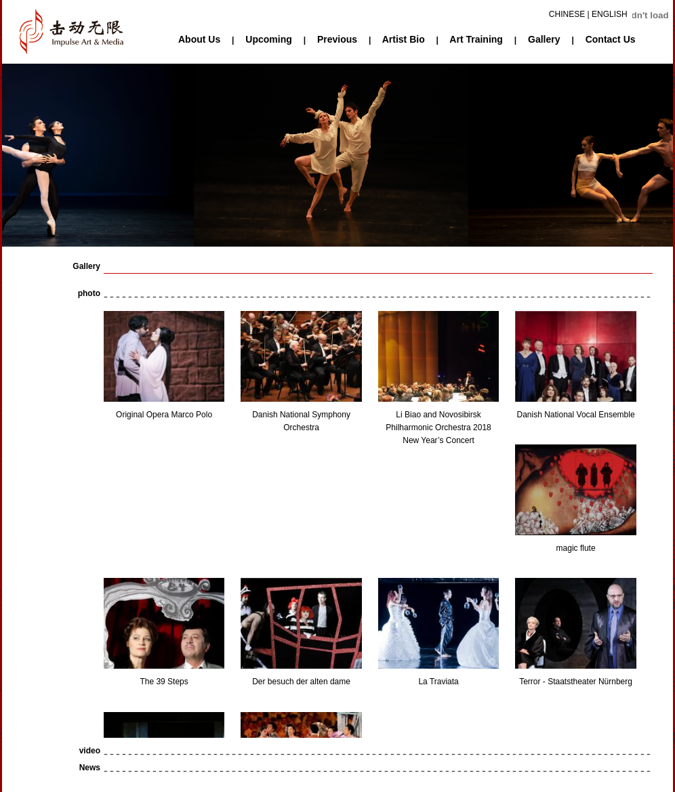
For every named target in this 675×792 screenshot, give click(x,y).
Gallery (544, 39)
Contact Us (611, 39)
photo (89, 293)
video (89, 750)
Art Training (476, 39)
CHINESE (567, 14)
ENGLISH (610, 14)
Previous (337, 39)
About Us (199, 39)
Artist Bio (403, 39)
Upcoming (268, 39)
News (89, 767)
